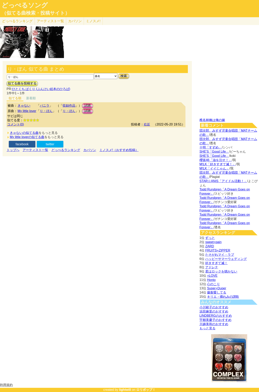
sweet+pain (213, 242)
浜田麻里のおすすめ (213, 311)
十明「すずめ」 (210, 147)
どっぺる (17, 21)
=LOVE (212, 275)
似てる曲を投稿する (22, 83)
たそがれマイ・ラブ (219, 254)
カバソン (75, 21)
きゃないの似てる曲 (24, 132)
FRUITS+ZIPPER (217, 250)
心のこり (213, 284)
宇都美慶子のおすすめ (215, 320)
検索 (124, 76)
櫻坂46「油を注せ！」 (215, 160)
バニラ (44, 105)
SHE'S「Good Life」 (214, 151)
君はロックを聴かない (221, 271)
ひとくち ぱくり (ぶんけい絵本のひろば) (41, 89)
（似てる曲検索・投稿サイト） (36, 13)
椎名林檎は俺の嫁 (212, 120)
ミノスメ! (93, 21)
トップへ (13, 150)
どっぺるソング (25, 5)
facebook (22, 144)
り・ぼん (46, 111)
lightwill (125, 389)
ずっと (210, 238)
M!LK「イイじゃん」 (214, 168)
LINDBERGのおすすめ (215, 315)
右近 (147, 124)
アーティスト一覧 (35, 150)
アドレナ (211, 267)
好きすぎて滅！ (216, 263)
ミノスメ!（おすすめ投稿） (118, 150)
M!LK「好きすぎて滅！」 (217, 164)
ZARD (209, 246)
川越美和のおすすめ (213, 324)
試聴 (87, 105)
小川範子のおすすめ (213, 307)
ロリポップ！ (145, 389)
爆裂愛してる (216, 292)
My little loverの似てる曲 (27, 137)
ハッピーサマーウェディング (226, 259)
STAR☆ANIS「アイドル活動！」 (223, 181)
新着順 (31, 98)
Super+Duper (216, 288)
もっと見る (207, 328)
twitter (50, 144)
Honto (211, 280)
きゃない (24, 105)
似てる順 (15, 98)
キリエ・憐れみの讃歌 (223, 296)
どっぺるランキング (65, 150)
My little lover (27, 111)
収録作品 (69, 105)
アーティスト (50, 21)
